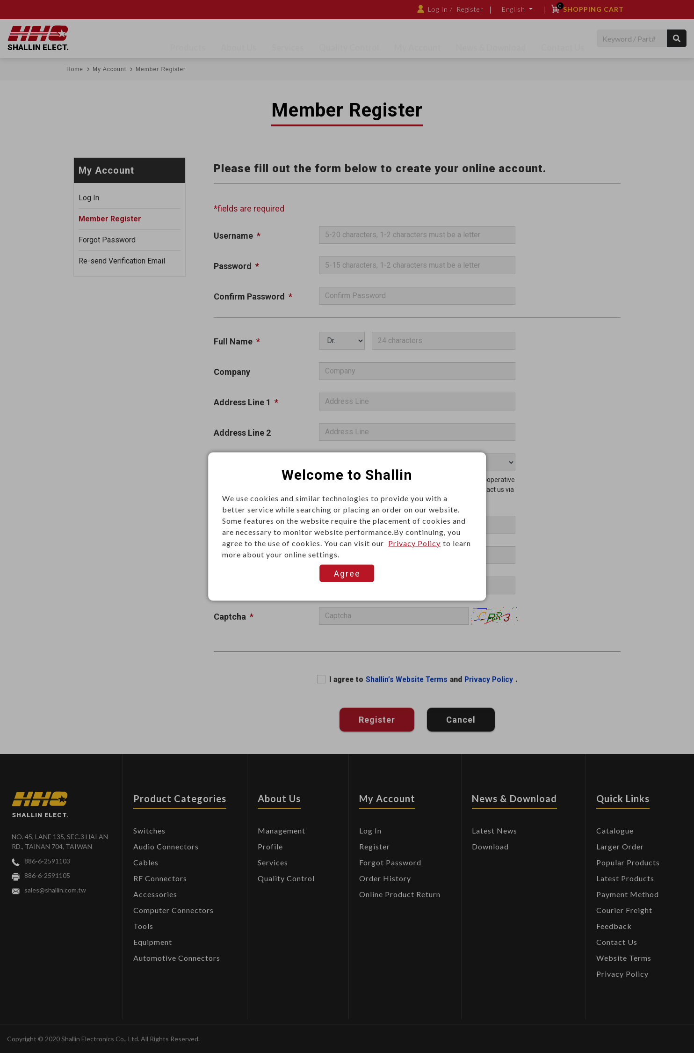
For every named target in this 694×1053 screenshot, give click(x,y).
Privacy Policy (414, 543)
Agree (347, 573)
